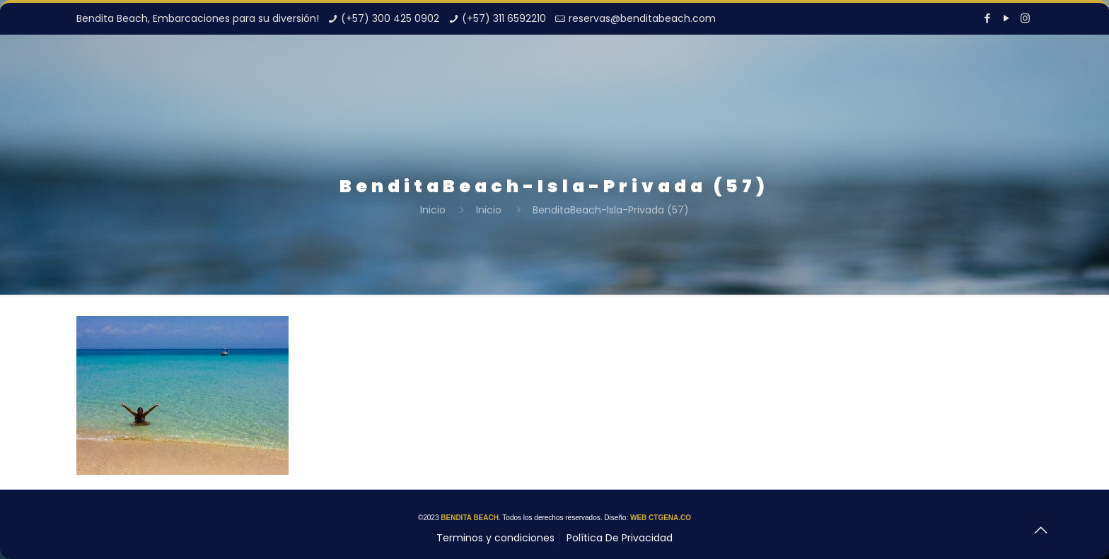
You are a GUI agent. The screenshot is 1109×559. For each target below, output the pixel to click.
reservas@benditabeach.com (642, 18)
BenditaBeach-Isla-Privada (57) (611, 210)
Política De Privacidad (620, 538)
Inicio (433, 210)
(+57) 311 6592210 (504, 18)
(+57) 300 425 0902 (390, 18)
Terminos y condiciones (495, 538)
